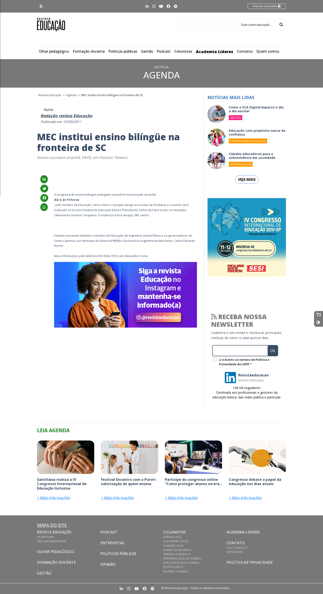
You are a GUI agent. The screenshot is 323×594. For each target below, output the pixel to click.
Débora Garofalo (176, 554)
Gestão (147, 51)
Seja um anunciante (51, 541)
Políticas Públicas (118, 553)
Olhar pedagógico (54, 51)
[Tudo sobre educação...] (225, 24)
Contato (236, 542)
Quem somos (267, 51)
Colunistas (183, 51)
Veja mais (246, 179)
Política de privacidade (250, 562)
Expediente (234, 552)
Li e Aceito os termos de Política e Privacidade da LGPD (244, 362)
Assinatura (45, 537)
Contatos (245, 51)
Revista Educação (54, 532)
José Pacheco (173, 567)
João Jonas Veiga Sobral (181, 563)
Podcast (164, 51)
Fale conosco (237, 548)
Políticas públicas (122, 51)
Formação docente (89, 51)
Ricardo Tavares (175, 571)
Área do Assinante (267, 6)
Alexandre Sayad (176, 541)
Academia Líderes (214, 51)
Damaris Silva (173, 546)
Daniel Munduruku (177, 550)
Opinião (108, 564)
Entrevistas (112, 542)
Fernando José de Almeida (182, 558)
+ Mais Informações (53, 497)
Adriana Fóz (172, 537)
